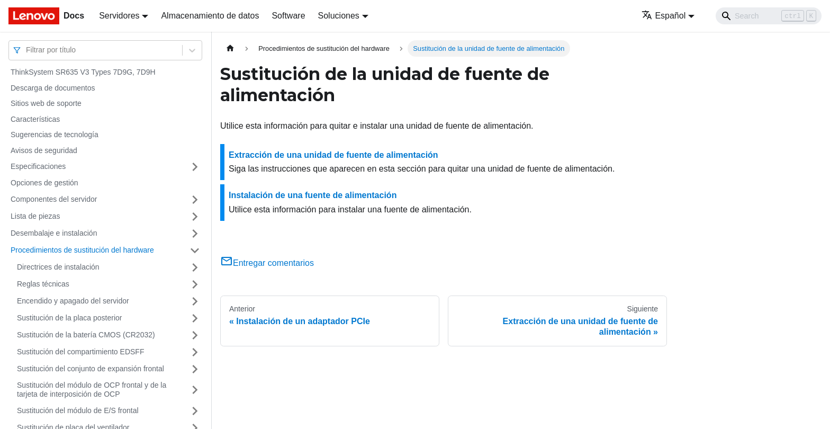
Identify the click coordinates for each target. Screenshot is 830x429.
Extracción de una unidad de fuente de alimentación (333, 154)
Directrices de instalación (58, 267)
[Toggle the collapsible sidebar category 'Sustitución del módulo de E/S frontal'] (194, 411)
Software (288, 15)
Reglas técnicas (43, 284)
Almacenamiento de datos (210, 15)
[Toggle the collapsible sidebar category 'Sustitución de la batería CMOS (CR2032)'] (194, 335)
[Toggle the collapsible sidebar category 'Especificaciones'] (194, 166)
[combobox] (27, 50)
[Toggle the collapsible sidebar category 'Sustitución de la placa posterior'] (194, 318)
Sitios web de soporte (46, 103)
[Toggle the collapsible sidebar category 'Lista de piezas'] (194, 216)
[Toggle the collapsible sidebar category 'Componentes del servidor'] (194, 199)
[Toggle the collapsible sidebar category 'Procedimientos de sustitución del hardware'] (194, 250)
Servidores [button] (119, 15)
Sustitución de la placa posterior (69, 318)
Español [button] (663, 15)
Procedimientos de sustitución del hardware (82, 250)
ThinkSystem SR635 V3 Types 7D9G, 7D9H (83, 72)
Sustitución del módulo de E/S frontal (78, 410)
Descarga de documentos (53, 88)
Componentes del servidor (54, 199)
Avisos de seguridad (44, 150)
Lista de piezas (35, 216)
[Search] (769, 15)
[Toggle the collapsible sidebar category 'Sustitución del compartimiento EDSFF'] (194, 352)
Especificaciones (38, 166)
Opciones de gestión (44, 182)
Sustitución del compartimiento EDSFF (80, 351)
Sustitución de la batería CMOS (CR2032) (86, 334)
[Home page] (230, 48)
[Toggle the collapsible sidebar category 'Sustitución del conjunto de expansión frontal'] (194, 369)
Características (35, 119)
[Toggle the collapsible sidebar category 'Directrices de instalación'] (194, 267)
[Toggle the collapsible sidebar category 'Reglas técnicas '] (194, 284)
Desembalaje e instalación (54, 233)
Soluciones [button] (338, 15)
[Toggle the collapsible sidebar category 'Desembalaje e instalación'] (194, 233)
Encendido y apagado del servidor (73, 301)
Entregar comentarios (267, 262)
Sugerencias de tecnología (54, 134)
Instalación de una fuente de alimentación (312, 195)
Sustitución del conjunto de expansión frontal (90, 368)
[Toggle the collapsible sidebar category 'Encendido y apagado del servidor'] (194, 301)
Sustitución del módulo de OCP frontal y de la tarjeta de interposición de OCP (91, 390)
